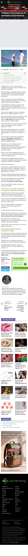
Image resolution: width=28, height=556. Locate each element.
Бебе (3, 497)
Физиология (17, 509)
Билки (3, 506)
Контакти (16, 522)
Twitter (4, 270)
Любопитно (4, 486)
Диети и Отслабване (19, 491)
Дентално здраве (6, 502)
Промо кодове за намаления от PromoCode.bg (13, 422)
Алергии (4, 504)
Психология (17, 508)
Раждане (4, 495)
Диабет (16, 502)
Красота (17, 499)
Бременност (17, 493)
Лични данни (17, 523)
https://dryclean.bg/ (7, 425)
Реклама (4, 522)
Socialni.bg (10, 527)
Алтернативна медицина (7, 499)
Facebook (5, 267)
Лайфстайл (4, 500)
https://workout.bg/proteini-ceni (10, 423)
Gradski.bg (4, 527)
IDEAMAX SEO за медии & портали (9, 540)
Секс (16, 497)
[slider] (5, 263)
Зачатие (4, 493)
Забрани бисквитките (14, 4)
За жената (17, 488)
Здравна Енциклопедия (7, 488)
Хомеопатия (18, 500)
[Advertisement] (13, 33)
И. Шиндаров (5, 69)
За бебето (4, 491)
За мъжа (4, 490)
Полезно (17, 486)
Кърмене (17, 495)
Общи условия (5, 523)
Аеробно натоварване (9, 75)
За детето (17, 490)
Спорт (16, 504)
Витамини (4, 511)
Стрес (3, 508)
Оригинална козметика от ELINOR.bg (11, 427)
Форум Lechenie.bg (6, 513)
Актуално (17, 511)
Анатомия (4, 509)
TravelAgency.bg (16, 527)
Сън (16, 506)
